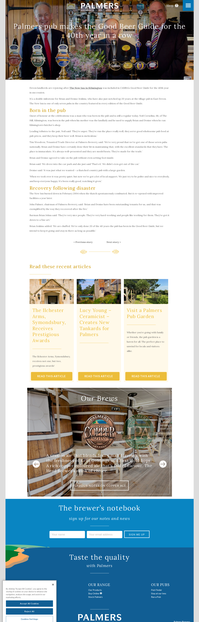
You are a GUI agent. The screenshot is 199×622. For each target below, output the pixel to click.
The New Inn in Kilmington (85, 87)
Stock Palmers (95, 596)
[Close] (53, 589)
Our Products (95, 589)
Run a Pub (156, 596)
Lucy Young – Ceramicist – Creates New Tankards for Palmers (96, 322)
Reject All (29, 616)
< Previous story (83, 242)
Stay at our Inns (158, 593)
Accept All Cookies (29, 608)
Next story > (114, 242)
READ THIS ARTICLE (51, 376)
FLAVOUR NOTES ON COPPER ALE (99, 485)
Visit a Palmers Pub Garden (144, 313)
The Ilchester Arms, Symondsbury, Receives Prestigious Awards (49, 325)
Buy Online (95, 593)
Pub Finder (156, 589)
